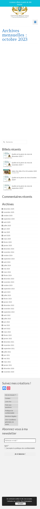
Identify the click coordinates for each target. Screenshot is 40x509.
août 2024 (7, 262)
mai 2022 (7, 325)
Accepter (20, 503)
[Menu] (35, 22)
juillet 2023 (7, 295)
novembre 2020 (9, 372)
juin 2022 (7, 322)
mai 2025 (7, 232)
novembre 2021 (9, 345)
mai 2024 (7, 269)
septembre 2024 (9, 259)
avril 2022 (7, 328)
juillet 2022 (7, 318)
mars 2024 (7, 272)
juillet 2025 (7, 225)
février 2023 (8, 299)
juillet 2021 (7, 352)
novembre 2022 (9, 309)
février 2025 (8, 242)
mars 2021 (7, 362)
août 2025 (7, 222)
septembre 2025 (9, 219)
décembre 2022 (9, 305)
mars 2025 (7, 239)
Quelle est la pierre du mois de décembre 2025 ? (22, 155)
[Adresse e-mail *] (20, 441)
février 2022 (8, 335)
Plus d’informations (26, 501)
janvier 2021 (8, 365)
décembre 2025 (9, 209)
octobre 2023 (8, 285)
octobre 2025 (8, 215)
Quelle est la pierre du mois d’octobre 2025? (24, 179)
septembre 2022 (9, 312)
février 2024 (8, 275)
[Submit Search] (3, 142)
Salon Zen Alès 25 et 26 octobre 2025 (24, 171)
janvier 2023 (8, 302)
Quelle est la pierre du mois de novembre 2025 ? (22, 164)
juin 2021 (7, 355)
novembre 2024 (9, 252)
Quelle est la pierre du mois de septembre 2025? (22, 187)
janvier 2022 (8, 338)
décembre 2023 (9, 279)
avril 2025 (7, 235)
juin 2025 (7, 229)
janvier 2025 (8, 245)
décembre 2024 (9, 249)
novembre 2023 (9, 282)
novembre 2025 (9, 212)
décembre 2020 (9, 368)
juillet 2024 (7, 265)
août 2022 (7, 315)
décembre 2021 (9, 342)
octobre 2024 (8, 255)
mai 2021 (7, 358)
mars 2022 (7, 332)
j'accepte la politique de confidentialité (19, 448)
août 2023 (7, 292)
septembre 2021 (9, 348)
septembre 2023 (9, 289)
